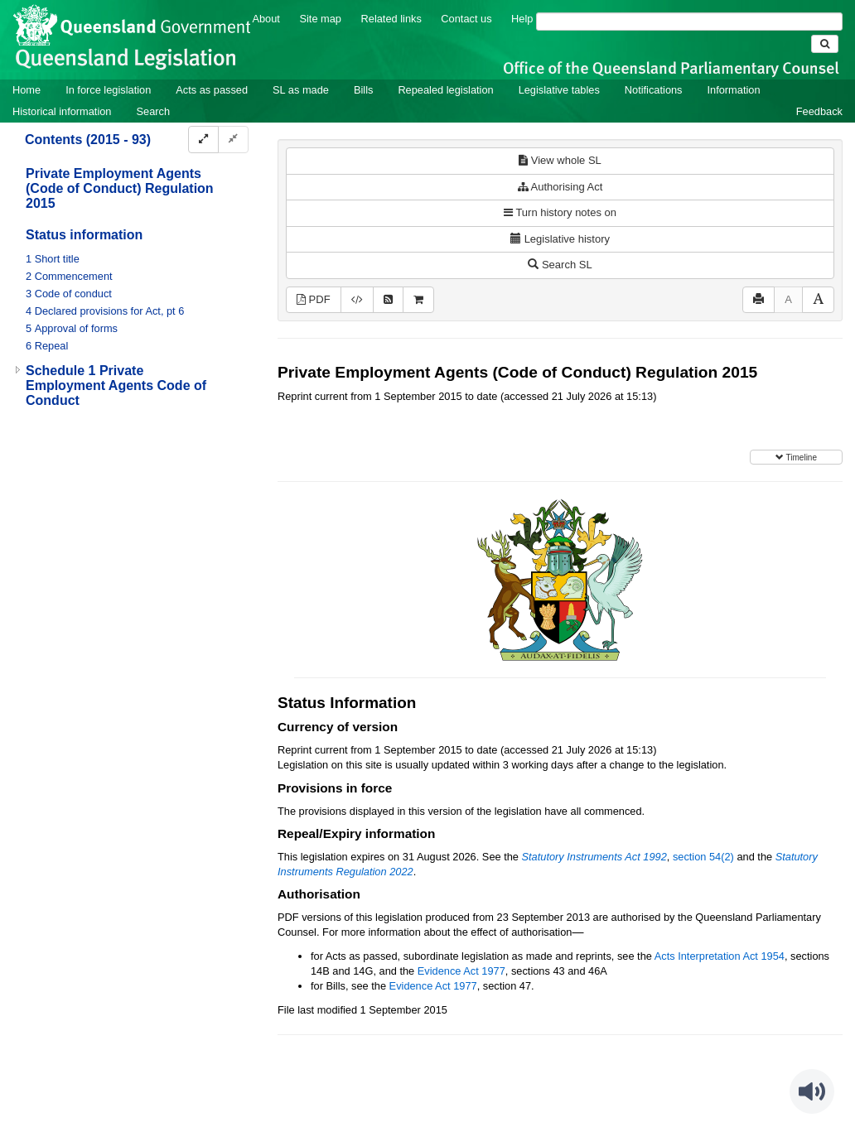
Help (522, 18)
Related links (391, 18)
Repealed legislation (445, 90)
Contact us (466, 18)
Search (153, 111)
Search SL (560, 264)
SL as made (301, 90)
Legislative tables (559, 90)
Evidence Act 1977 (461, 971)
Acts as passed (212, 90)
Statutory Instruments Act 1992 (594, 856)
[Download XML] (357, 300)
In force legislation (108, 90)
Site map (320, 18)
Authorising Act (560, 187)
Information (734, 90)
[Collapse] (233, 139)
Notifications (654, 90)
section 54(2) (703, 856)
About (265, 18)
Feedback (819, 111)
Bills (363, 90)
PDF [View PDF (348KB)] (314, 299)
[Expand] (203, 139)
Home (26, 90)
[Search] (689, 21)
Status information (84, 235)
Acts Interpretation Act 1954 (720, 956)
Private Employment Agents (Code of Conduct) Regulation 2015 (120, 188)
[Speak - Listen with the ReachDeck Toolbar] (812, 1091)
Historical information (61, 111)
